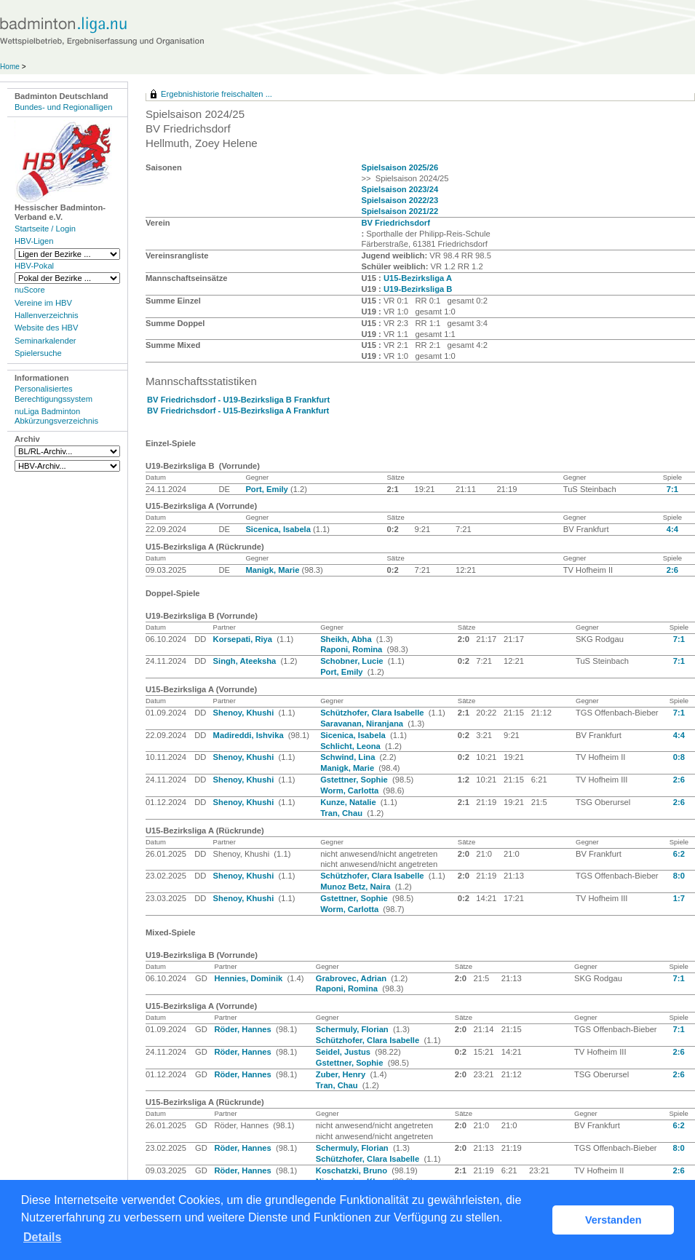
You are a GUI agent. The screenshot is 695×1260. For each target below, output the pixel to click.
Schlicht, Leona (351, 746)
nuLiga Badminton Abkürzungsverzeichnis (56, 416)
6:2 (679, 853)
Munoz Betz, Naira (356, 886)
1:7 (679, 898)
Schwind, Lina (348, 757)
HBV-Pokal (34, 265)
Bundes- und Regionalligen (63, 107)
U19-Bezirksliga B (418, 289)
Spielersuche (38, 353)
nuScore (30, 289)
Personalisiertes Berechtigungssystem (53, 393)
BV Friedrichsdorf (395, 222)
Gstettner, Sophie (355, 779)
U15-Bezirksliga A (418, 278)
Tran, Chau (342, 813)
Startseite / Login (45, 228)
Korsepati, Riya (244, 639)
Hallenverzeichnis (47, 315)
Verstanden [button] (613, 1220)
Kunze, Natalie (349, 802)
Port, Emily (267, 489)
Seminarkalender (45, 340)
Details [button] (42, 1237)
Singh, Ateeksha (246, 661)
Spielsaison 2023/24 (399, 189)
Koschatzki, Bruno (352, 1170)
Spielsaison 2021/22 (399, 211)
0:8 (679, 757)
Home (10, 67)
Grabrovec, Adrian (352, 978)
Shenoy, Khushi (245, 712)
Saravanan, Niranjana (362, 723)
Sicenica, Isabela (279, 529)
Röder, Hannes (243, 1029)
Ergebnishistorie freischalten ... (216, 94)
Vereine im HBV (43, 302)
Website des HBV (46, 327)
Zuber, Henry (342, 1074)
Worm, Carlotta (350, 790)
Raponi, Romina (352, 649)
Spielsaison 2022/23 (399, 200)
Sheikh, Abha (347, 639)
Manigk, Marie (273, 570)
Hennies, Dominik (249, 978)
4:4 (672, 529)
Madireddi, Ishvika (249, 735)
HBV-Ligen (34, 241)
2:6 (672, 570)
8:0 (679, 875)
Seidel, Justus (344, 1051)
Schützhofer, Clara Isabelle (373, 712)
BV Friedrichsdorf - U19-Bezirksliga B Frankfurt (238, 399)
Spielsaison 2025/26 (399, 167)
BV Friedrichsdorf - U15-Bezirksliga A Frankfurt (238, 410)
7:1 (672, 489)
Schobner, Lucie (353, 661)
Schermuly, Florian (353, 1029)
